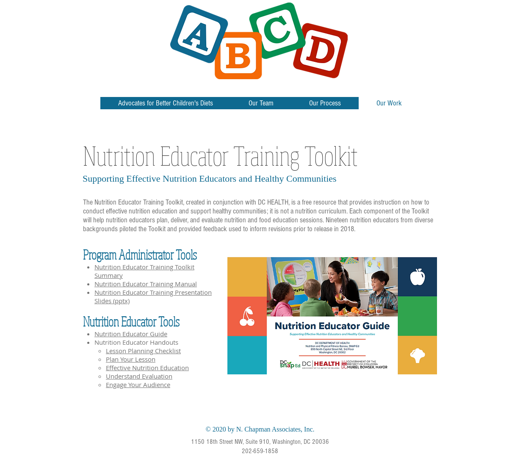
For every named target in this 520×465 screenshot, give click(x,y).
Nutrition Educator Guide (130, 333)
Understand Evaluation (139, 376)
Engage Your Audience (138, 384)
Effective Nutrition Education (147, 367)
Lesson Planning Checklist (143, 350)
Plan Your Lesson (130, 359)
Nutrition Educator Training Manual (145, 284)
